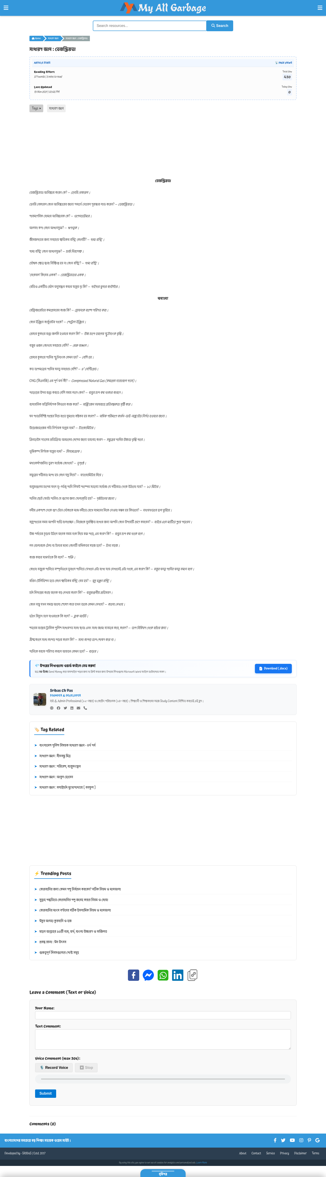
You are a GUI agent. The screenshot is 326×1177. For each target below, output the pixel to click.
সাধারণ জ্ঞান (53, 38)
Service (270, 1156)
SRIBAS (26, 1156)
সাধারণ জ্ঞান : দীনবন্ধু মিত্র (52, 756)
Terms (315, 1156)
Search (218, 25)
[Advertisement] (163, 145)
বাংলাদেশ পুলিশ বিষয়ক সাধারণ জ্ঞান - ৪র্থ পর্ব (65, 745)
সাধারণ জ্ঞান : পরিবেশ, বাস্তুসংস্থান (57, 766)
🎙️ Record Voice (54, 1071)
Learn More (201, 1166)
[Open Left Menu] (6, 8)
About (242, 1156)
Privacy (284, 1156)
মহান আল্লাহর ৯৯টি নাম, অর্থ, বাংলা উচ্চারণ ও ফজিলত (70, 931)
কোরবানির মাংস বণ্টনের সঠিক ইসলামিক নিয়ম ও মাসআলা (72, 910)
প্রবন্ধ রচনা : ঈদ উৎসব (50, 942)
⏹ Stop (86, 1071)
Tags (36, 108)
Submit (45, 1097)
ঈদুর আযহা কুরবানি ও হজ (53, 921)
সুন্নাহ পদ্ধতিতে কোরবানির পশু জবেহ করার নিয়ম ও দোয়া (71, 900)
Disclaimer (300, 1156)
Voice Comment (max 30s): (57, 1062)
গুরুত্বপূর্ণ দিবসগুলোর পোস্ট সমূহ (56, 952)
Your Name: (163, 1012)
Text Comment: (163, 1038)
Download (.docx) (273, 668)
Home (36, 38)
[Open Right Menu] (320, 8)
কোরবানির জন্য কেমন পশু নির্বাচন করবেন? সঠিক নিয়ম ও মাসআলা (77, 889)
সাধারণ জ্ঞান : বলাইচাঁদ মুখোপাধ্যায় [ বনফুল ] (65, 787)
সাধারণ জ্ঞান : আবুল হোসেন (53, 777)
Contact (256, 1156)
